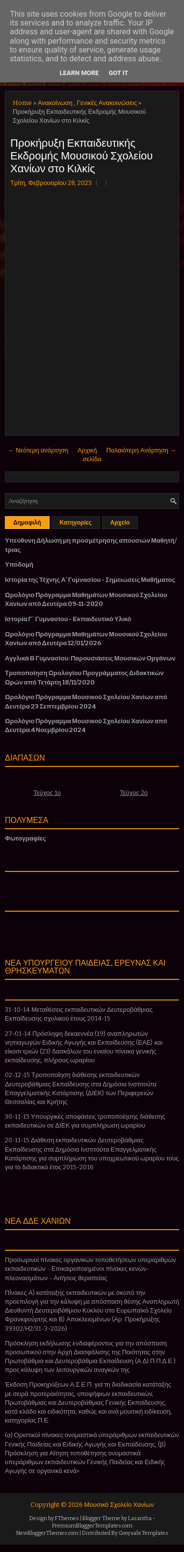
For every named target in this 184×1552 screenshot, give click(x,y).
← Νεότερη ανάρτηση (38, 450)
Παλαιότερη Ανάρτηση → (141, 450)
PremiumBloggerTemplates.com (92, 1526)
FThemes (67, 1518)
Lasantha (140, 1518)
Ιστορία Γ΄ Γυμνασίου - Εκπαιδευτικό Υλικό (68, 619)
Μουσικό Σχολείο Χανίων (119, 1504)
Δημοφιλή (27, 522)
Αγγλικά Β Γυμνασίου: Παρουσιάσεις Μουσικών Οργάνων (90, 658)
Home (22, 102)
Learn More (79, 73)
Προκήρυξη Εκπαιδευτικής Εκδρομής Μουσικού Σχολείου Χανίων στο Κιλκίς (81, 154)
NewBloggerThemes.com (47, 1533)
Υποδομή (19, 564)
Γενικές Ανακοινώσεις (107, 102)
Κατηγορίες (76, 522)
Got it (118, 73)
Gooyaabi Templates (143, 1533)
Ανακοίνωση (55, 102)
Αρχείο (120, 522)
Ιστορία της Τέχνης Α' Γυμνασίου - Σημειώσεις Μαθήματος (90, 579)
